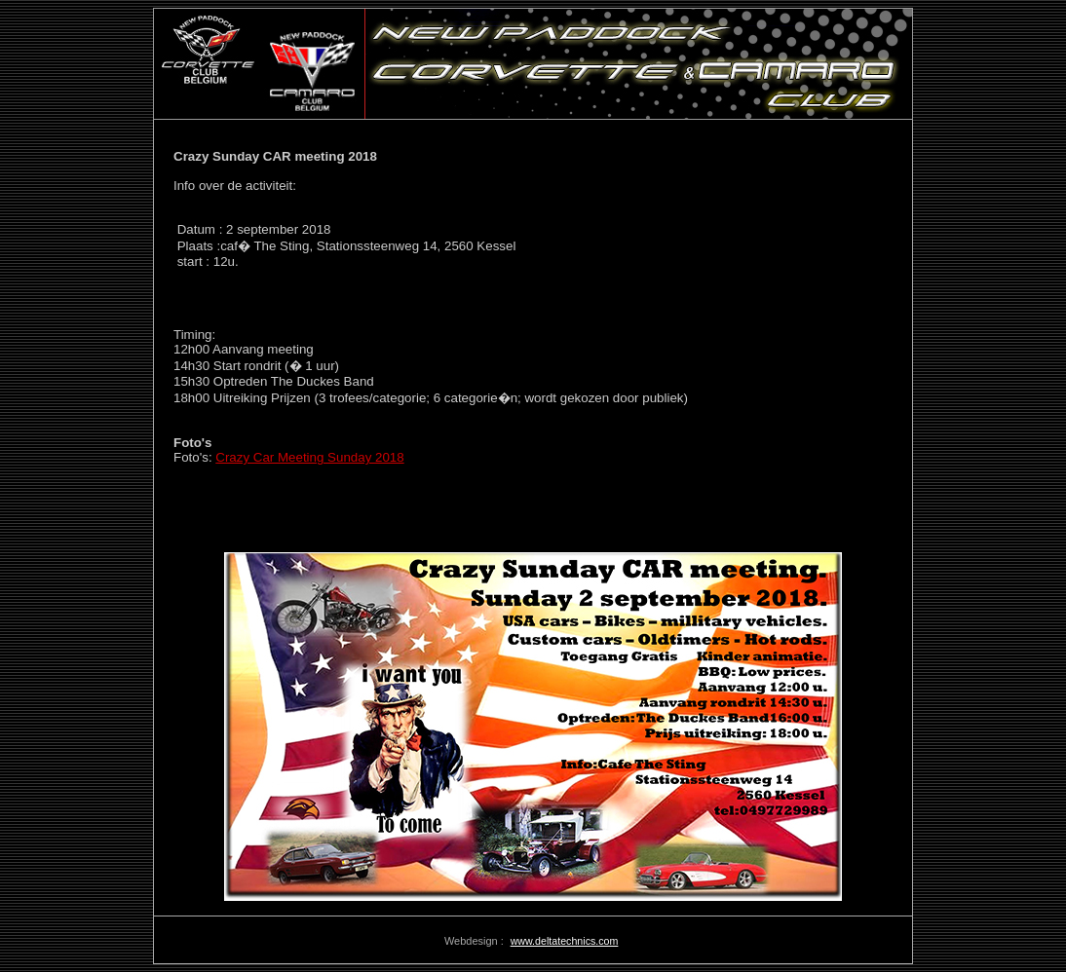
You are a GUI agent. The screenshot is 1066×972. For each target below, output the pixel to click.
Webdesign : (475, 941)
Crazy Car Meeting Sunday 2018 (309, 457)
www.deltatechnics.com (565, 941)
